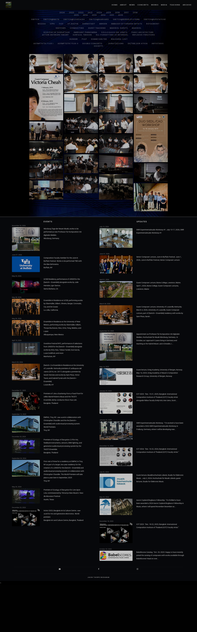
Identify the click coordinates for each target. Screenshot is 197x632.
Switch (35, 19)
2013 (94, 15)
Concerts (143, 5)
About (123, 5)
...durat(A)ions (115, 43)
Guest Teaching (97, 28)
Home (114, 5)
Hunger (73, 39)
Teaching (175, 5)
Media (164, 5)
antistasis (158, 43)
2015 (76, 15)
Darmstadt (88, 24)
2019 (108, 12)
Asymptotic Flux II (68, 43)
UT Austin (73, 24)
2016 (135, 12)
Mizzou (42, 24)
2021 (90, 12)
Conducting (77, 28)
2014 (85, 15)
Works (155, 5)
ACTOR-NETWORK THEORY (55, 35)
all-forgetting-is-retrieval (112, 35)
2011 (112, 15)
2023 (71, 12)
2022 (81, 12)
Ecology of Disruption (57, 32)
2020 (99, 12)
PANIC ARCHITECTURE (143, 32)
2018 (117, 12)
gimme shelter (99, 39)
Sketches (61, 28)
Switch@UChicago (74, 19)
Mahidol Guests (119, 28)
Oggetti (98, 46)
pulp (84, 39)
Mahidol (136, 28)
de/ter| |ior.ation (137, 43)
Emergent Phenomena (85, 32)
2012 (103, 15)
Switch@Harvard (99, 19)
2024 (62, 12)
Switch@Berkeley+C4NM (126, 19)
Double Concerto (92, 43)
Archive (187, 5)
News (132, 5)
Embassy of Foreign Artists (126, 24)
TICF (61, 24)
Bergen (103, 24)
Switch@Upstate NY (155, 19)
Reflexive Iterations (143, 35)
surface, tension (82, 35)
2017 (126, 12)
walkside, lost (119, 39)
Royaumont (152, 24)
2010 (120, 15)
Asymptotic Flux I (43, 43)
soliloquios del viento (114, 32)
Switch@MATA (51, 19)
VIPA (52, 24)
